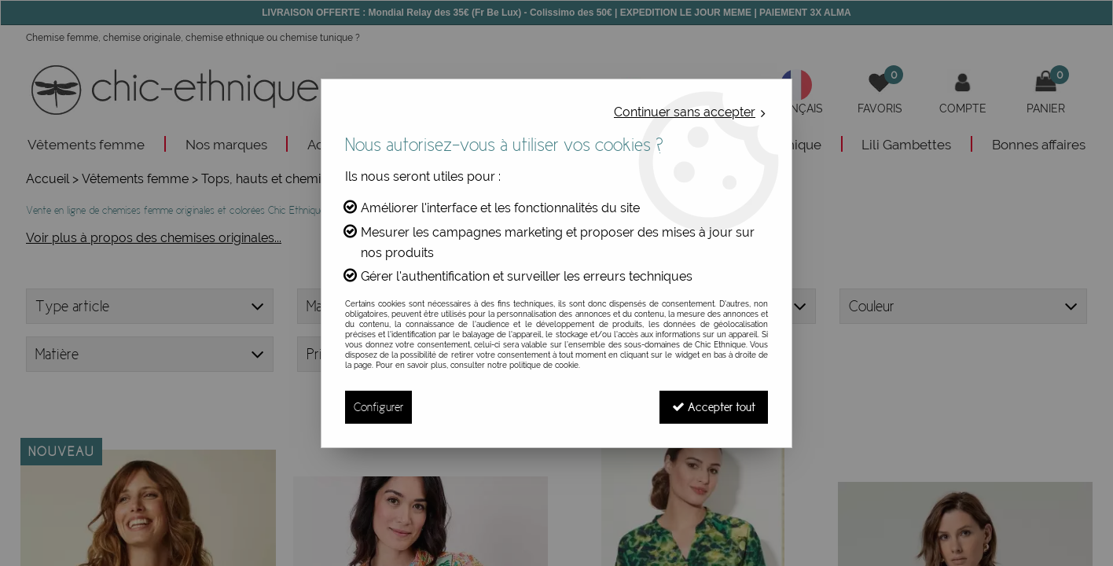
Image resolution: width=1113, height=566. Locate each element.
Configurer (378, 406)
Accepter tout (713, 406)
